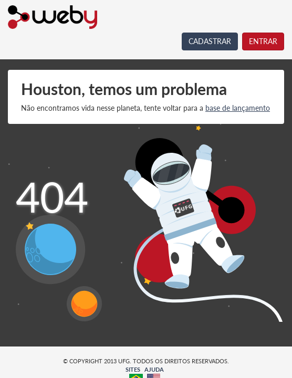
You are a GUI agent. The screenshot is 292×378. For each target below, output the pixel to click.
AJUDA (154, 369)
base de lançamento (237, 107)
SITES (133, 369)
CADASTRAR (210, 41)
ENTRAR (263, 41)
